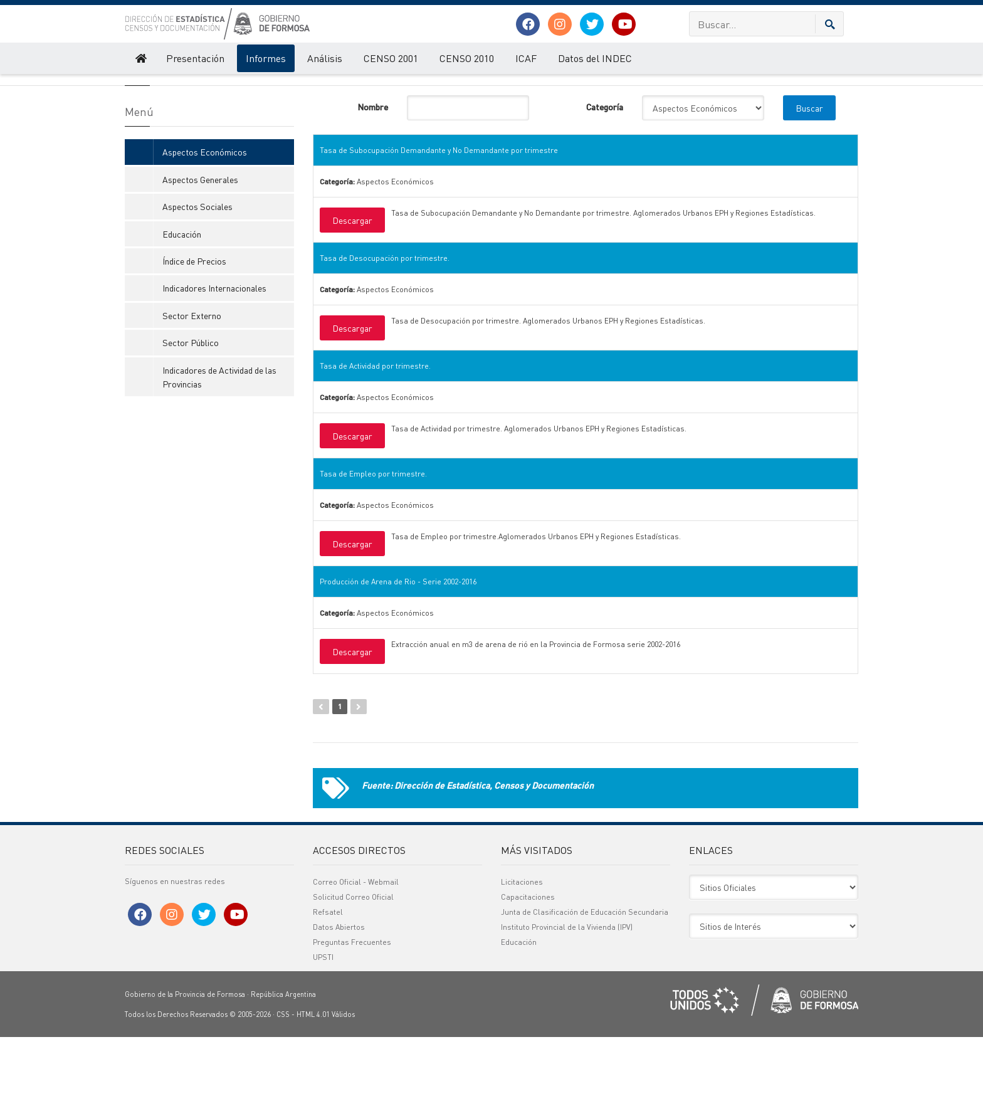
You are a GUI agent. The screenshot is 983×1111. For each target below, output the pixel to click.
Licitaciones (522, 956)
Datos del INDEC (595, 58)
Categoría (604, 180)
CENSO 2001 (391, 58)
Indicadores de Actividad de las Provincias (219, 450)
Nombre (372, 180)
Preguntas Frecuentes (352, 1016)
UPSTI (323, 1031)
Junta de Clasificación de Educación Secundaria (584, 986)
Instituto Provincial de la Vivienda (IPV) (567, 1001)
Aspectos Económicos (373, 86)
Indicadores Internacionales (214, 361)
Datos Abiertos (339, 1001)
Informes (266, 58)
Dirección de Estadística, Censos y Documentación (205, 86)
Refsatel (328, 986)
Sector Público (190, 416)
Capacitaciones (528, 971)
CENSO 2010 (466, 58)
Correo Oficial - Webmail (356, 956)
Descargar (352, 294)
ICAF (526, 58)
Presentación (195, 58)
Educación (181, 307)
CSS (283, 1088)
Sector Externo (191, 389)
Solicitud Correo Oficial (353, 971)
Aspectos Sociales (197, 280)
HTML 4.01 (313, 1088)
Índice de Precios (194, 334)
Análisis (324, 58)
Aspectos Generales (200, 253)
